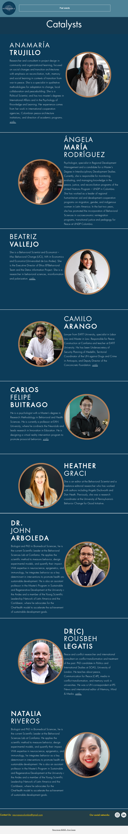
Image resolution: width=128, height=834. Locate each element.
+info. (13, 122)
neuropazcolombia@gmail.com (27, 814)
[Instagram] (117, 814)
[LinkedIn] (123, 814)
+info (95, 365)
